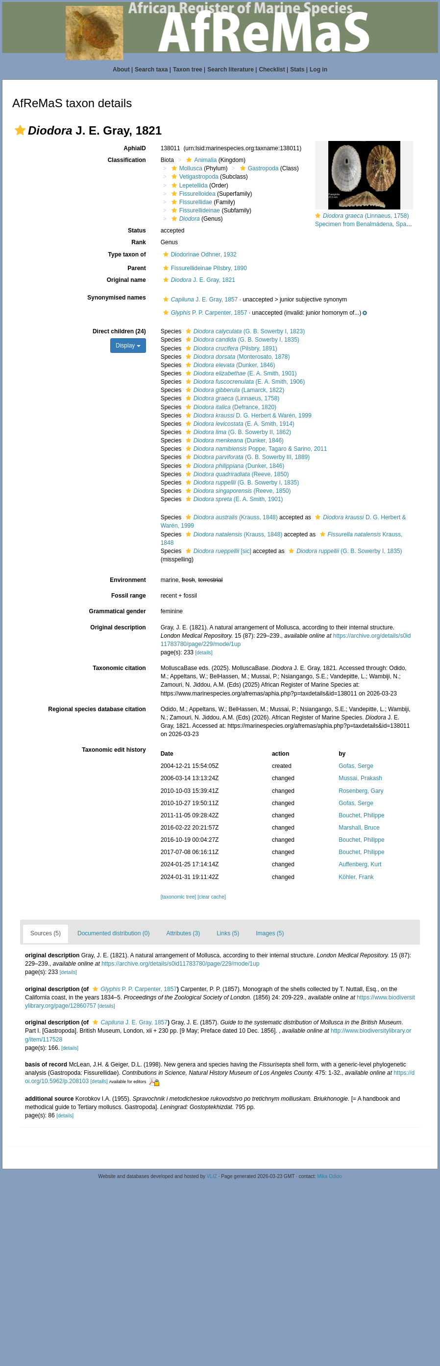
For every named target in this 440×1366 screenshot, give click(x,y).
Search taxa (151, 69)
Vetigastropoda (194, 176)
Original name (126, 280)
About (121, 69)
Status (137, 230)
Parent (136, 268)
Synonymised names (116, 297)
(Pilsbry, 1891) (230, 348)
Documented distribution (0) (113, 933)
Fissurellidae (190, 202)
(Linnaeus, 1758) (231, 398)
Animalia (200, 160)
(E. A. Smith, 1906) (244, 381)
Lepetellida (188, 185)
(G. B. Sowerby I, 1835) (241, 339)
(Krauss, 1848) (230, 517)
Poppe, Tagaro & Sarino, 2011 (255, 448)
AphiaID (134, 148)
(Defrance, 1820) (229, 407)
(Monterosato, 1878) (236, 356)
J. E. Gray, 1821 (198, 280)
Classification (127, 160)
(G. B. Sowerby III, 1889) (246, 457)
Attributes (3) (183, 933)
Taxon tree (187, 69)
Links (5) (228, 933)
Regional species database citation (97, 709)
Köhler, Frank (356, 877)
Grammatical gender (117, 611)
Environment (128, 580)
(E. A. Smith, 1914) (238, 423)
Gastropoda (258, 168)
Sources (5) (45, 933)
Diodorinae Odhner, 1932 (199, 254)
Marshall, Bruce (359, 827)
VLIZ (212, 1176)
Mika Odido (329, 1176)
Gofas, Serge (356, 766)
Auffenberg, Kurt (360, 864)
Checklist (272, 69)
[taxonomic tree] (178, 897)
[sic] (217, 551)
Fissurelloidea (192, 193)
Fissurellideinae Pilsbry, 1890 (204, 268)
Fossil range (128, 595)
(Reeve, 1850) (236, 474)
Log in (318, 69)
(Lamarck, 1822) (233, 390)
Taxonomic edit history (114, 749)
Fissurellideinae (194, 210)
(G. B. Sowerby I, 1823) (244, 331)
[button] (20, 130)
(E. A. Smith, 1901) (240, 373)
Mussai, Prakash (360, 778)
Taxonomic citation (119, 668)
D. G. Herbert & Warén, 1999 (247, 415)
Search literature (230, 69)
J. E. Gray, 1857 (199, 299)
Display (128, 345)
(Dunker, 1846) (229, 365)
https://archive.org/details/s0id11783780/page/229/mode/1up (180, 963)
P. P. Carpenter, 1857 (204, 312)
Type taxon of (127, 254)
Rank (138, 242)
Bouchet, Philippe (361, 815)
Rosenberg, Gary (361, 790)
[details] (203, 652)
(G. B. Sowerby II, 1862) (237, 432)
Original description (118, 627)
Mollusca (185, 168)
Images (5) (270, 933)
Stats (297, 69)
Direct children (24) (119, 331)
